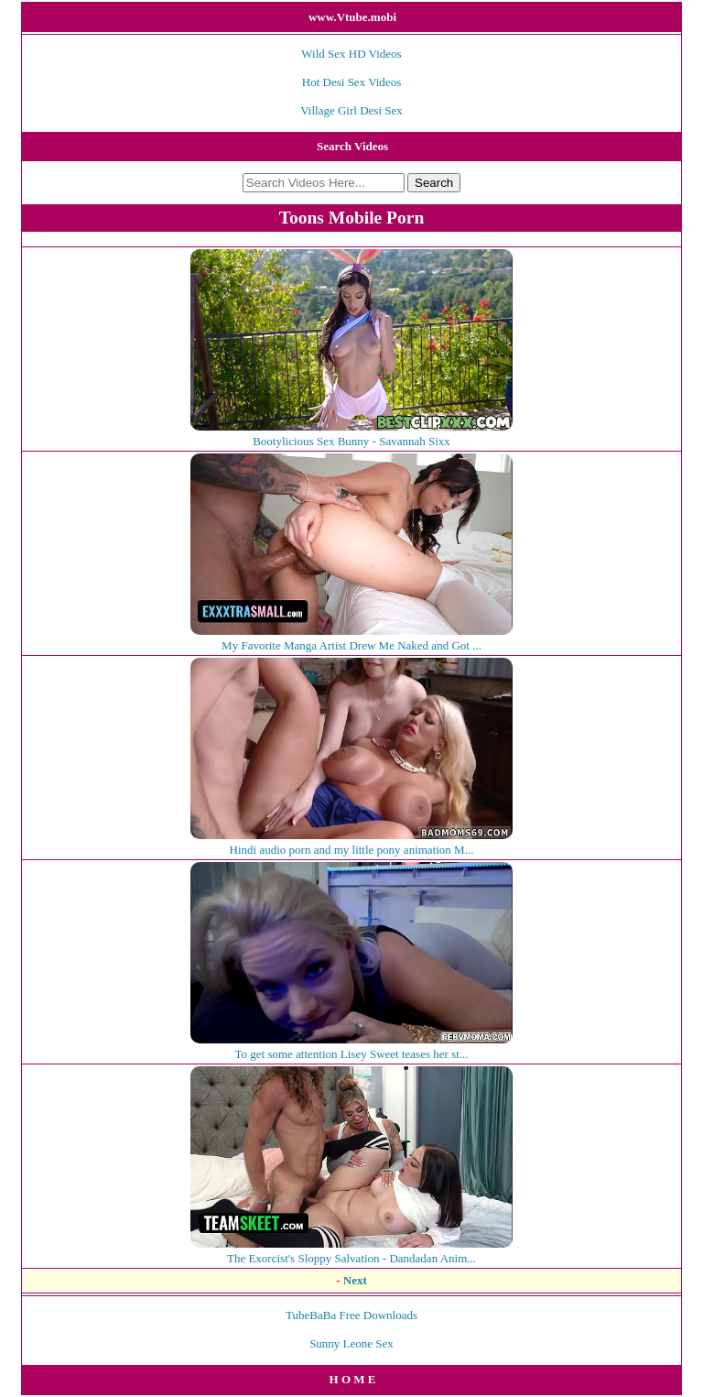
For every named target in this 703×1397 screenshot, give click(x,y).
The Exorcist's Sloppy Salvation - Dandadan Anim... (351, 1251)
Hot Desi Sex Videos (351, 82)
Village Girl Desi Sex (351, 110)
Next (355, 1280)
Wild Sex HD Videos (351, 53)
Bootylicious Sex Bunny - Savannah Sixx (351, 434)
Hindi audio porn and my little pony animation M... (351, 842)
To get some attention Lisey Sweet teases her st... (351, 1046)
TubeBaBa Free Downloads (351, 1315)
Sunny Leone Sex (351, 1343)
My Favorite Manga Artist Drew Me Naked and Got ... (351, 638)
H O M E (353, 1379)
